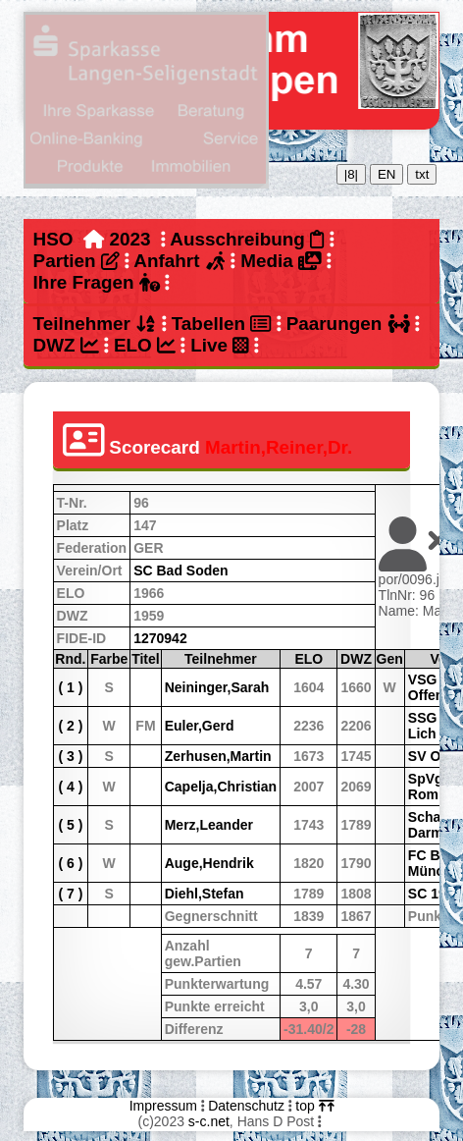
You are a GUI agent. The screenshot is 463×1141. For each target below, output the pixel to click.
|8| (351, 174)
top (314, 1106)
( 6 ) (70, 863)
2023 (130, 239)
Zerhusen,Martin (218, 756)
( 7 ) (70, 893)
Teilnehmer (95, 323)
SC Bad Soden (180, 570)
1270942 (160, 638)
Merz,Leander (209, 825)
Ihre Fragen (96, 282)
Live (219, 345)
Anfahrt (179, 260)
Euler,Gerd (199, 726)
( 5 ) (70, 825)
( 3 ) (70, 756)
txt (422, 174)
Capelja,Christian (221, 786)
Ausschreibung (247, 239)
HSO (53, 239)
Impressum (163, 1106)
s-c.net (209, 1121)
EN (387, 174)
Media (280, 260)
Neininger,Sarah (217, 687)
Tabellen (222, 323)
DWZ (66, 345)
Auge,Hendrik (209, 863)
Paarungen (348, 323)
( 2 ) (70, 726)
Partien (76, 260)
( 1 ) (70, 687)
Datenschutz (246, 1106)
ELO (145, 345)
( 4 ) (70, 786)
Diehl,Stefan (204, 893)
